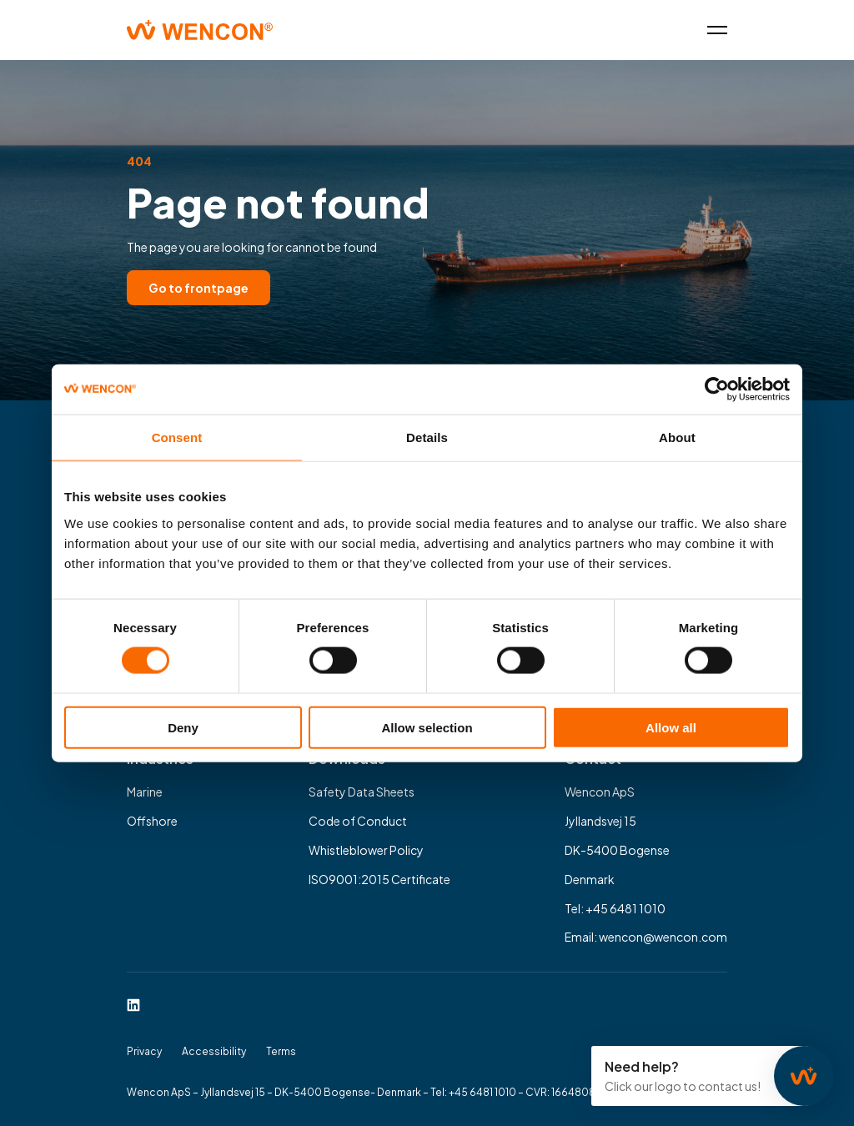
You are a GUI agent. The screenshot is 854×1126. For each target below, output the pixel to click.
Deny (183, 727)
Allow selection (426, 727)
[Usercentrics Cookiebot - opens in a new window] (717, 389)
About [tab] (677, 437)
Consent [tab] (177, 437)
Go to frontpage (198, 287)
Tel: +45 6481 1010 (615, 908)
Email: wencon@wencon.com (646, 936)
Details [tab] (427, 437)
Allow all (671, 727)
